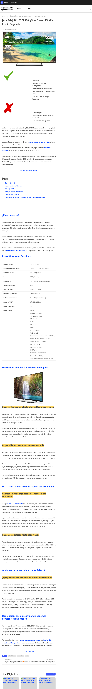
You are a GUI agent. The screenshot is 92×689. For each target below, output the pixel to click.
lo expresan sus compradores (30, 640)
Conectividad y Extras (12, 194)
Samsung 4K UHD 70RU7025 (15, 251)
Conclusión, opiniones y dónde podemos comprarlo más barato (25, 197)
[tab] (19, 9)
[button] (90, 9)
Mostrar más (50, 674)
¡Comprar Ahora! (29, 651)
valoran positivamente (15, 504)
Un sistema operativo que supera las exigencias (28, 486)
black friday (12, 656)
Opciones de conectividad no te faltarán (24, 570)
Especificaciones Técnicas (13, 186)
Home (19, 9)
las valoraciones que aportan (39, 142)
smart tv (20, 656)
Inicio (3, 16)
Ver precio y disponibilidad (29, 170)
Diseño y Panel (9, 189)
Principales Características (14, 192)
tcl (7, 16)
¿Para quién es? (10, 183)
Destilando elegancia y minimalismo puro (25, 367)
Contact (28, 9)
